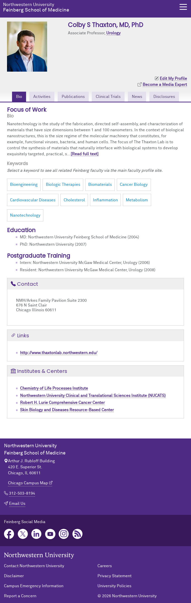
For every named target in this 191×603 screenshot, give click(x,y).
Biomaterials (100, 185)
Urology (113, 33)
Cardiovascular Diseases (32, 200)
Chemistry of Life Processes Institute (54, 388)
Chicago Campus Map (28, 483)
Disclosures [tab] (164, 97)
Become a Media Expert (165, 85)
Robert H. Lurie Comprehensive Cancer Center (62, 403)
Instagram (64, 534)
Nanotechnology (25, 215)
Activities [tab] (41, 97)
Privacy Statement (115, 576)
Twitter (23, 534)
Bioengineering (24, 185)
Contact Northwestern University (34, 566)
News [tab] (137, 97)
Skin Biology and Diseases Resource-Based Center (67, 410)
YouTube (50, 534)
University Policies (114, 586)
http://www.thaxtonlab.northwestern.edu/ (58, 353)
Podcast (77, 534)
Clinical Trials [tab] (108, 97)
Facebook (9, 534)
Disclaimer (14, 576)
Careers (105, 566)
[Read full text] (85, 154)
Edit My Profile (173, 79)
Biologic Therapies (63, 185)
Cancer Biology (134, 185)
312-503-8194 (22, 493)
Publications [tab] (73, 97)
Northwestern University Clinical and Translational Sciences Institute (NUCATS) (93, 396)
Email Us (17, 504)
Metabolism (137, 200)
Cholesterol (74, 200)
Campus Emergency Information (33, 586)
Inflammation (105, 200)
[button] (183, 7)
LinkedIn (36, 534)
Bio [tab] (19, 97)
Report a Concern (20, 596)
